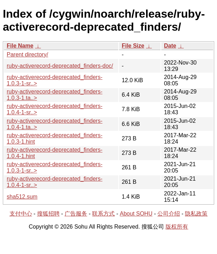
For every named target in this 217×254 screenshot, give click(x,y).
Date (170, 46)
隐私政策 (196, 214)
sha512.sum (22, 197)
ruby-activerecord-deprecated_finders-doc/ (60, 66)
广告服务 (76, 214)
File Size (133, 46)
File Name (20, 46)
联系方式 (103, 214)
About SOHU (136, 214)
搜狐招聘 (48, 214)
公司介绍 (168, 214)
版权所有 (176, 227)
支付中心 (21, 214)
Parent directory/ (27, 55)
